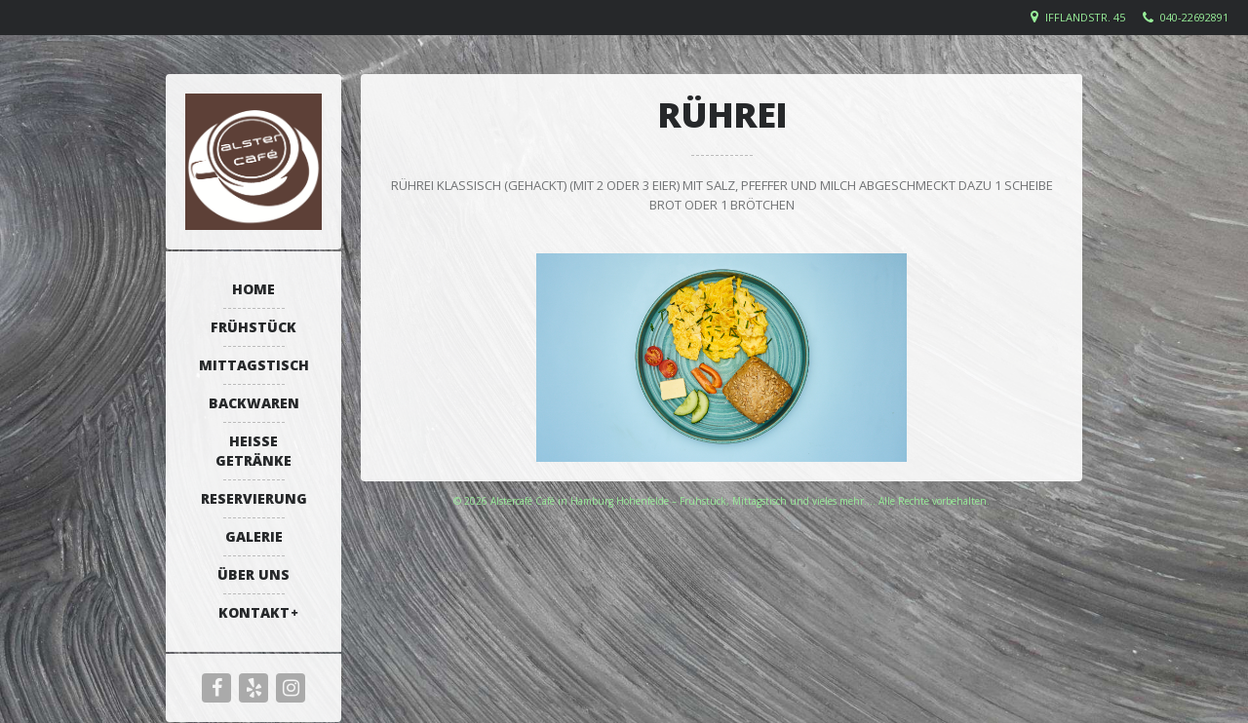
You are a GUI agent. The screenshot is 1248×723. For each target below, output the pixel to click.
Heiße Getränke (253, 451)
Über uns (253, 574)
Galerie (254, 536)
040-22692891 (1194, 17)
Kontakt (254, 612)
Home (253, 289)
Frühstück (253, 327)
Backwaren (254, 403)
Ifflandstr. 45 (1085, 17)
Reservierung (254, 498)
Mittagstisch (254, 365)
